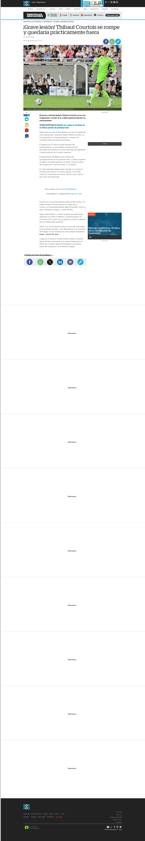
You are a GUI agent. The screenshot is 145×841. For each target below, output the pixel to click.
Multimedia (50, 817)
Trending (105, 9)
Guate (61, 9)
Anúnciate (119, 812)
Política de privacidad (116, 817)
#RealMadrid (71, 189)
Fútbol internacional (63, 21)
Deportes (77, 9)
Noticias (52, 9)
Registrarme (41, 2)
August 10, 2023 (76, 194)
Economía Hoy (41, 9)
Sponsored (58, 817)
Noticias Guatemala (32, 21)
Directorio (119, 822)
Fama (85, 9)
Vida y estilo (94, 9)
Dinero (68, 9)
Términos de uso (117, 819)
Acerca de (119, 814)
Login (33, 2)
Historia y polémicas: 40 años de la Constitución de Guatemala (104, 230)
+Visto (105, 144)
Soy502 (30, 9)
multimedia (114, 9)
